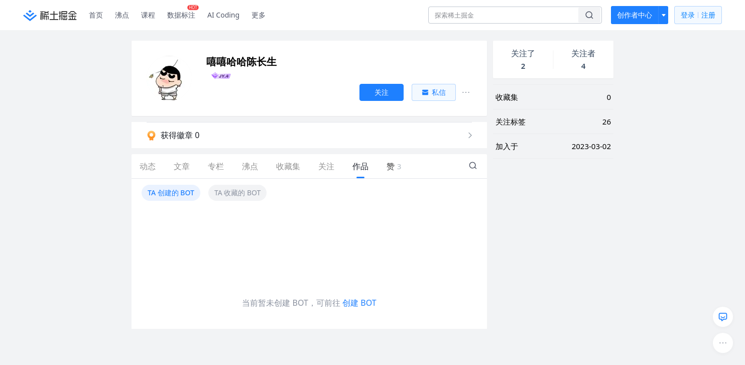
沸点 (122, 15)
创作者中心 (634, 15)
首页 (96, 15)
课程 (148, 15)
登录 (698, 15)
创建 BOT (359, 302)
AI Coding (223, 15)
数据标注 (183, 12)
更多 (259, 15)
